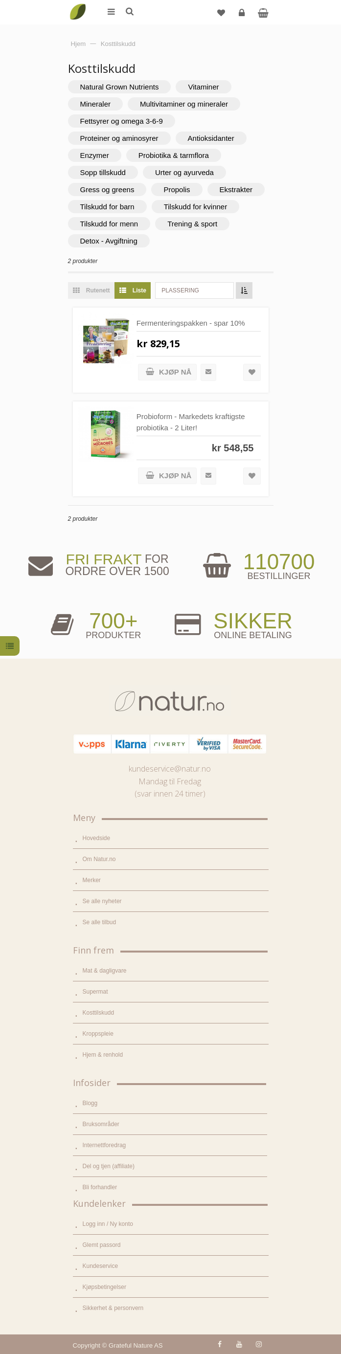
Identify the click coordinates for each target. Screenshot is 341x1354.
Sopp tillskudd (103, 172)
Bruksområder (101, 1124)
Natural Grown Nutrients (119, 87)
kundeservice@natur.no (170, 768)
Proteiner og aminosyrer (119, 138)
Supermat (95, 991)
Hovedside (97, 838)
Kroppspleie (98, 1033)
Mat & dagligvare (105, 970)
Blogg (90, 1103)
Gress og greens (107, 189)
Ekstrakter (236, 189)
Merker (92, 880)
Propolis (176, 189)
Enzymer (94, 155)
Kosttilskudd (98, 1012)
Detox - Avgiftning (108, 241)
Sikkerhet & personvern (113, 1308)
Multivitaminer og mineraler (184, 104)
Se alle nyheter (102, 901)
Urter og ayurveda (184, 172)
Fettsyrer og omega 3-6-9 (121, 121)
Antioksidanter (211, 138)
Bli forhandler (100, 1187)
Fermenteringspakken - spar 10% (190, 323)
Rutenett (89, 290)
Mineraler (95, 104)
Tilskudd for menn (109, 224)
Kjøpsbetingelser (104, 1287)
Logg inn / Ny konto (108, 1224)
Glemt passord (102, 1245)
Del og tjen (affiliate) (109, 1166)
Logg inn (243, 16)
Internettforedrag (104, 1145)
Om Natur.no (99, 859)
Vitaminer (203, 87)
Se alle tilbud (99, 922)
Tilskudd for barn (107, 206)
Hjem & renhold (103, 1054)
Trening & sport (192, 224)
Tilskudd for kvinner (195, 206)
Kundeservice (100, 1266)
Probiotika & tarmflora (173, 155)
